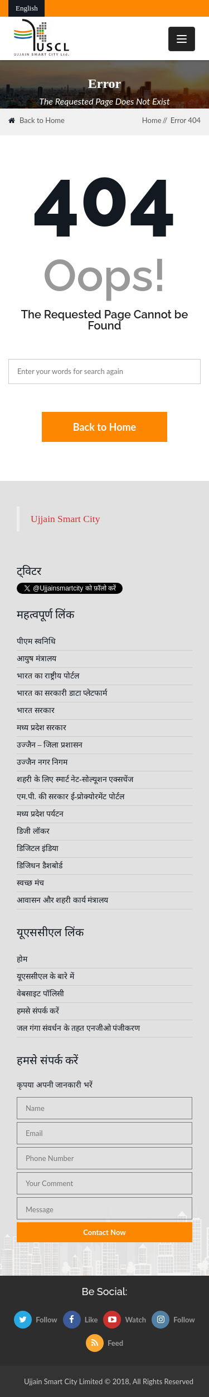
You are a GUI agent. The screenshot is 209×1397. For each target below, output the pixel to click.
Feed (104, 1343)
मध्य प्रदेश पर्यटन (40, 814)
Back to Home (36, 120)
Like (80, 1319)
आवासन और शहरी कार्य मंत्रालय (62, 900)
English (27, 8)
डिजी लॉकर (33, 831)
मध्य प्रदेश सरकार (41, 728)
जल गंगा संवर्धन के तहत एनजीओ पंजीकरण (78, 1028)
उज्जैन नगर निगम (42, 762)
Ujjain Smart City (65, 518)
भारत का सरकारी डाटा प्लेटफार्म (62, 693)
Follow (35, 1319)
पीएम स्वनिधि (36, 641)
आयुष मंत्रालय (36, 659)
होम (22, 959)
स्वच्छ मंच (30, 883)
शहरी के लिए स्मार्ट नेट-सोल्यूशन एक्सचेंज (75, 779)
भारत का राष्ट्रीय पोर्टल (48, 676)
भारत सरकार (36, 710)
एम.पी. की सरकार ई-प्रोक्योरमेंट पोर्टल (70, 797)
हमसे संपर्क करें (38, 1011)
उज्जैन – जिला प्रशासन (49, 745)
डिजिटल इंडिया (38, 848)
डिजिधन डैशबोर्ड (39, 866)
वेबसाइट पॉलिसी (40, 994)
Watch (124, 1319)
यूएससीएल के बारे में (45, 976)
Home (152, 120)
